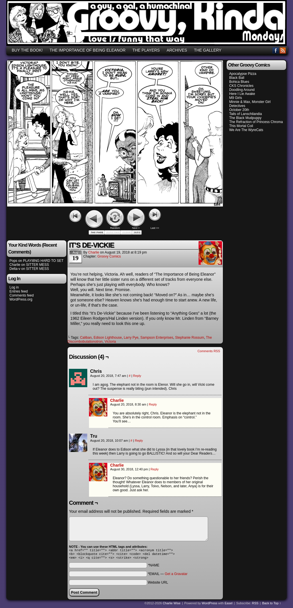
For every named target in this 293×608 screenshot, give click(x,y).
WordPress (209, 605)
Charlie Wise (172, 605)
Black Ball (236, 78)
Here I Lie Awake (242, 94)
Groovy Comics (109, 256)
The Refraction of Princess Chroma (256, 122)
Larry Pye (131, 338)
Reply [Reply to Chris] (137, 375)
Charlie (14, 265)
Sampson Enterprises (156, 338)
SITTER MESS (37, 265)
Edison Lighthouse (108, 338)
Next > (136, 228)
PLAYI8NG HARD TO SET (43, 261)
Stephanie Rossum (189, 338)
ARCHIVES (177, 50)
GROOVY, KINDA (147, 24)
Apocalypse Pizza (242, 74)
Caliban (86, 338)
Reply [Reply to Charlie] (153, 404)
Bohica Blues (239, 82)
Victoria (110, 342)
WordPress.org (20, 299)
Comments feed (21, 295)
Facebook (275, 50)
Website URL (158, 584)
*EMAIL (167, 576)
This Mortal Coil (241, 126)
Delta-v (14, 269)
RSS (282, 50)
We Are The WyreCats (246, 130)
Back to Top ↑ (271, 605)
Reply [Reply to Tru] (139, 440)
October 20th (239, 110)
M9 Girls (235, 98)
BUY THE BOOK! (27, 50)
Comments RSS (208, 351)
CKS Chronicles (241, 86)
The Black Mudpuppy (245, 118)
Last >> (155, 228)
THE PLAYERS (146, 50)
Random (115, 228)
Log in (14, 287)
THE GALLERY (207, 50)
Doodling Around (242, 90)
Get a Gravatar (176, 576)
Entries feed (18, 291)
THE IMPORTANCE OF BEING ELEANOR (88, 50)
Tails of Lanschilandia (245, 114)
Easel (229, 605)
